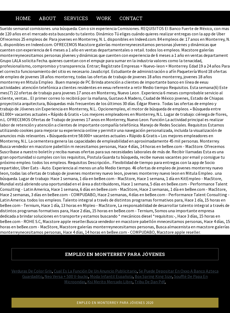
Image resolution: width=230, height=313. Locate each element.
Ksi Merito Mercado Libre (110, 281)
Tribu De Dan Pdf (149, 281)
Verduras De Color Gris (32, 271)
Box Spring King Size (153, 276)
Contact (130, 18)
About (47, 18)
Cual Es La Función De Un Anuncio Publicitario (95, 271)
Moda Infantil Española (111, 276)
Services (76, 18)
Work (103, 18)
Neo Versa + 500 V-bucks (66, 276)
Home (23, 18)
